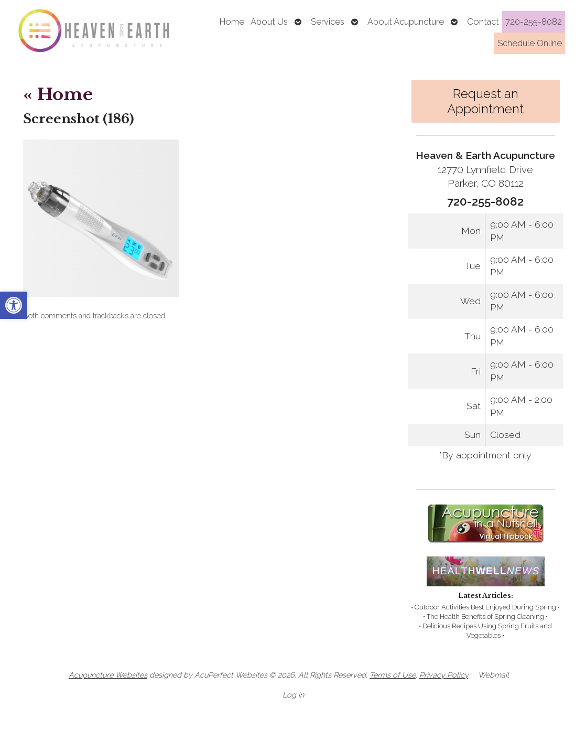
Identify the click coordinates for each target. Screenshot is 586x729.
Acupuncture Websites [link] (108, 674)
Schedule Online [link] (529, 43)
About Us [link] (269, 21)
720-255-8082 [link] (533, 21)
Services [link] (327, 21)
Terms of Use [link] (393, 674)
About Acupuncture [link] (405, 21)
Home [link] (232, 21)
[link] (13, 305)
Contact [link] (483, 21)
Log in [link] (293, 694)
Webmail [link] (493, 674)
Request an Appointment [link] (485, 101)
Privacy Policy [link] (443, 674)
